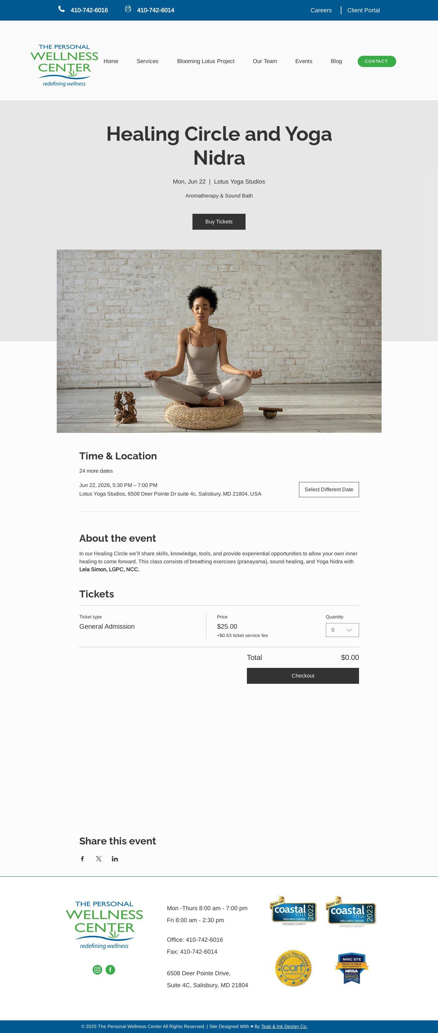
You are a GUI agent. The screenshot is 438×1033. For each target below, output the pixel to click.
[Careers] (322, 10)
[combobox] (342, 630)
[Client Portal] (364, 10)
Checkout (303, 675)
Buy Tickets (219, 221)
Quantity (334, 616)
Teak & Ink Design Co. (284, 1026)
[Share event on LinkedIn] (115, 858)
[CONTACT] (377, 61)
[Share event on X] (99, 858)
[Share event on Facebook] (82, 858)
